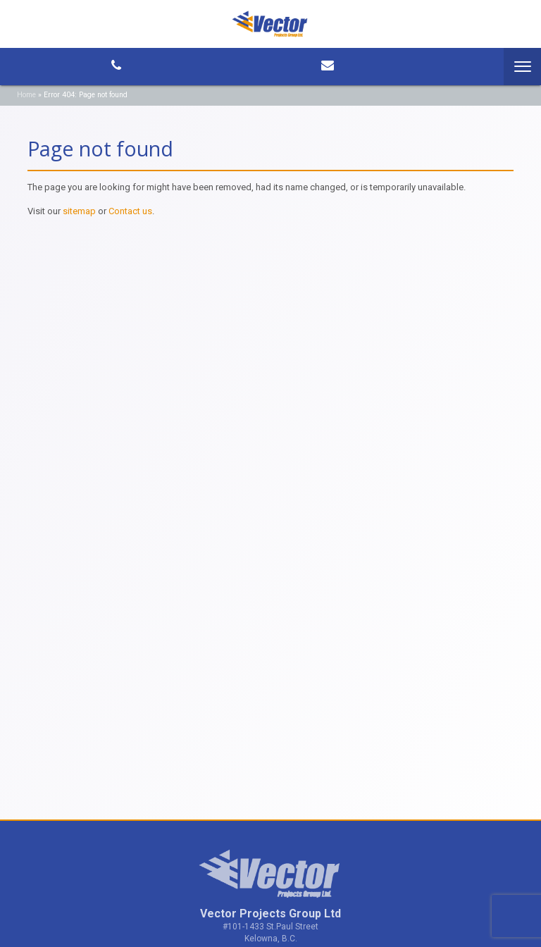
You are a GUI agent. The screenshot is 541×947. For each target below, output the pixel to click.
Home (26, 94)
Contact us (130, 211)
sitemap (79, 211)
